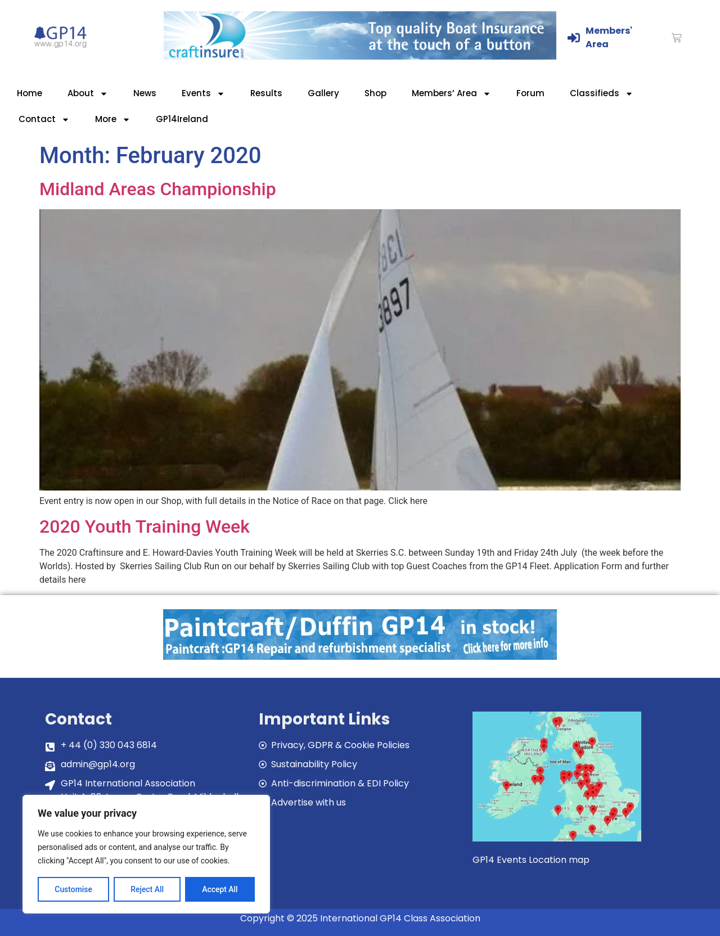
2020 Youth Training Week (144, 526)
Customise (73, 889)
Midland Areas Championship (157, 189)
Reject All (147, 889)
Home (29, 93)
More (112, 119)
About (88, 94)
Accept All (220, 889)
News (144, 93)
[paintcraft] (360, 656)
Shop (375, 93)
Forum (530, 93)
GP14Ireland (182, 119)
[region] (146, 854)
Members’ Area (451, 94)
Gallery (323, 93)
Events (203, 94)
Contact (44, 119)
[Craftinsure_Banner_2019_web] (360, 56)
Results (266, 93)
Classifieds (601, 94)
